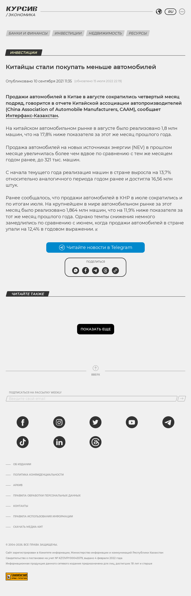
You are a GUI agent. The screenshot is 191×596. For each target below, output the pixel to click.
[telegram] (168, 422)
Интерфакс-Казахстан (32, 115)
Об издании (22, 464)
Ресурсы (137, 33)
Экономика (21, 15)
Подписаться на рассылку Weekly (35, 392)
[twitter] (95, 422)
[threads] (95, 442)
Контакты (20, 506)
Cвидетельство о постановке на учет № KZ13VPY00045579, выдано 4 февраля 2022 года (64, 558)
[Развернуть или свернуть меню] (182, 11)
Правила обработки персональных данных (47, 495)
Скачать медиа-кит (28, 527)
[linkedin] (59, 442)
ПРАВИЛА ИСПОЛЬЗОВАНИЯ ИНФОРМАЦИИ (43, 516)
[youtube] (132, 422)
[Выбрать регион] (159, 11)
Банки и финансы (28, 33)
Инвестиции (68, 33)
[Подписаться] (181, 398)
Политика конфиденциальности (38, 474)
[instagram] (59, 422)
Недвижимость (105, 33)
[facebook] (23, 422)
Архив (17, 485)
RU (170, 11)
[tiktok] (23, 442)
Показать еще (96, 329)
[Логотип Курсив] (22, 8)
